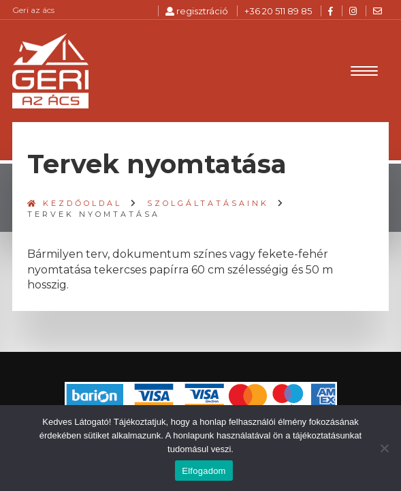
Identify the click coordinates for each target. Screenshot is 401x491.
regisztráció (196, 10)
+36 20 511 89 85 (278, 10)
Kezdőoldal (74, 203)
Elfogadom (203, 471)
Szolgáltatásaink (208, 203)
